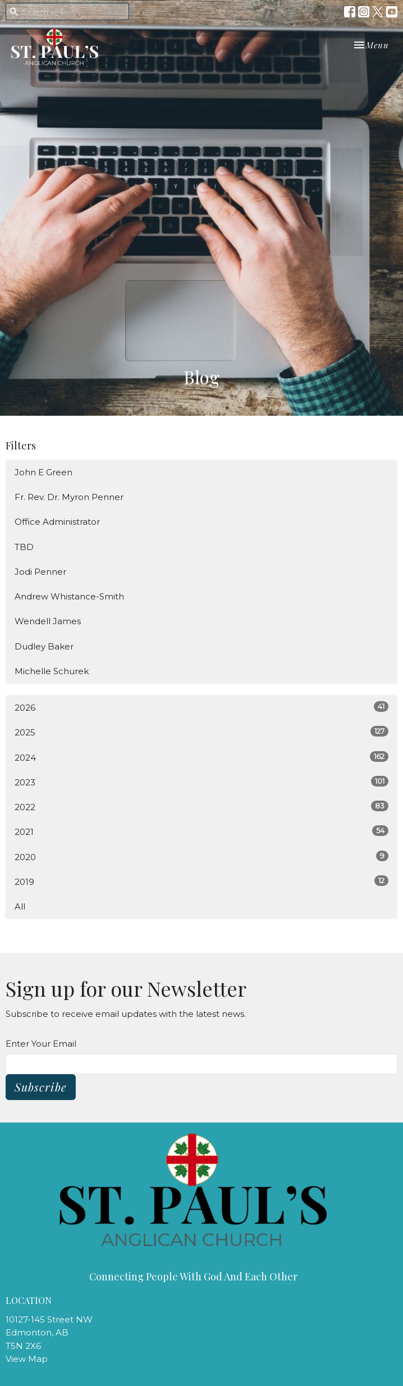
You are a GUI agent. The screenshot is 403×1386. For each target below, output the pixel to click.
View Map (27, 1358)
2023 (201, 782)
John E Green (43, 472)
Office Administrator (57, 521)
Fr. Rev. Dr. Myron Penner (69, 497)
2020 (201, 856)
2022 (201, 806)
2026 (201, 707)
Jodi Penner (40, 571)
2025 (201, 732)
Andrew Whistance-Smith (69, 596)
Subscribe (41, 1086)
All (20, 906)
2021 (201, 831)
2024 (201, 757)
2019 (201, 881)
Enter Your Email (41, 1043)
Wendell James (48, 621)
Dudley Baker (44, 646)
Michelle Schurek (52, 671)
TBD (24, 547)
